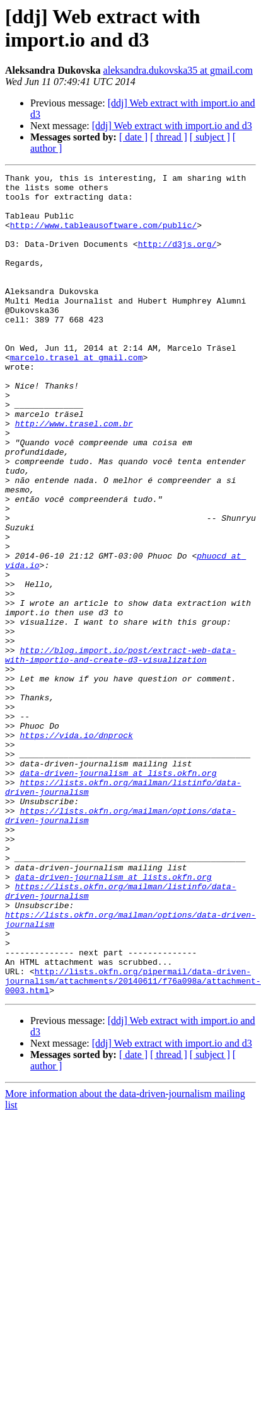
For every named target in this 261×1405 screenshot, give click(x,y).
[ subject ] (210, 137)
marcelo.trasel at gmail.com (76, 395)
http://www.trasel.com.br (74, 474)
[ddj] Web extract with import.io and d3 (172, 125)
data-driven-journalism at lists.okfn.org (118, 893)
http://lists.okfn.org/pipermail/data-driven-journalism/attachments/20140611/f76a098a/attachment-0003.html (133, 1143)
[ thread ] (168, 137)
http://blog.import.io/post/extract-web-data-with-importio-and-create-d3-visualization (120, 752)
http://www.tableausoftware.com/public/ (103, 236)
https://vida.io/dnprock (76, 848)
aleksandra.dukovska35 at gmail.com (178, 70)
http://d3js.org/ (177, 259)
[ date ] (133, 137)
